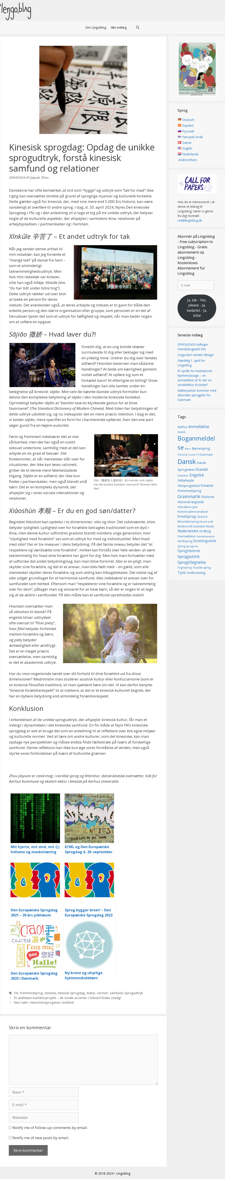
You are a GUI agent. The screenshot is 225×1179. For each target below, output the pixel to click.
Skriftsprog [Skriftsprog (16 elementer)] (185, 541)
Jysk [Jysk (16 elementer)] (195, 507)
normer (102, 993)
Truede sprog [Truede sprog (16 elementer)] (202, 568)
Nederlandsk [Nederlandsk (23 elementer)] (188, 530)
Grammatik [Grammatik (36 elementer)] (189, 496)
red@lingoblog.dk (190, 220)
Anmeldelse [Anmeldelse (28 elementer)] (198, 426)
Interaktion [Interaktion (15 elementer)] (185, 507)
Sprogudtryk (133, 993)
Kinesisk (50, 993)
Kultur (91, 993)
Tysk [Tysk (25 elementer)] (181, 572)
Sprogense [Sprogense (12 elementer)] (192, 546)
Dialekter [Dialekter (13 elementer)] (183, 475)
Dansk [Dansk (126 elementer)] (187, 461)
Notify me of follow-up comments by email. (50, 1127)
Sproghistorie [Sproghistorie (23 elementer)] (189, 550)
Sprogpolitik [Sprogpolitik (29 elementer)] (189, 556)
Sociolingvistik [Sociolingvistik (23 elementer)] (204, 540)
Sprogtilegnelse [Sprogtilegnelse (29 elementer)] (192, 562)
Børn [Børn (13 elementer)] (188, 448)
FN (16, 993)
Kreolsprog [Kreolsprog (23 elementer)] (187, 516)
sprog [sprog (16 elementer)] (181, 546)
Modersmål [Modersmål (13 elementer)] (206, 521)
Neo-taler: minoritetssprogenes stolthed (44, 1002)
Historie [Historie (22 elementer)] (207, 497)
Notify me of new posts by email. (41, 1137)
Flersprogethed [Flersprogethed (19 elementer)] (189, 486)
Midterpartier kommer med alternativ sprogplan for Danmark (197, 395)
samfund (116, 993)
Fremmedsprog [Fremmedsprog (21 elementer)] (189, 491)
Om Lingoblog (95, 27)
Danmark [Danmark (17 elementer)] (206, 454)
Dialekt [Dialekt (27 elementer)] (202, 469)
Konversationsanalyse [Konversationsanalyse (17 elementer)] (193, 512)
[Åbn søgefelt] (137, 27)
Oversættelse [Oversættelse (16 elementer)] (187, 536)
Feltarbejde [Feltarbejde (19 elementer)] (186, 480)
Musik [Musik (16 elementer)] (210, 526)
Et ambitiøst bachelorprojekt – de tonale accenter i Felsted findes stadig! (67, 998)
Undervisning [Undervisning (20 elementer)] (195, 572)
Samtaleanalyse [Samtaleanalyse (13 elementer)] (205, 536)
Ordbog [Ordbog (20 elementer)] (205, 531)
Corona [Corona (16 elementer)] (182, 454)
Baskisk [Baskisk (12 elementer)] (181, 432)
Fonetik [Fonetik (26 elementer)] (207, 485)
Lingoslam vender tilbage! (196, 355)
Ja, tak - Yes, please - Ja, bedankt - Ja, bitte (197, 308)
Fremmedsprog (31, 993)
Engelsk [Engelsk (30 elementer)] (196, 475)
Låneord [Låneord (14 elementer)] (202, 517)
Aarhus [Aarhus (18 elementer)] (182, 427)
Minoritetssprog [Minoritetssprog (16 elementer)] (188, 521)
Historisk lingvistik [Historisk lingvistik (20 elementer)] (191, 502)
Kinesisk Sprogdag (71, 993)
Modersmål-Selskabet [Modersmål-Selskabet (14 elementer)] (191, 526)
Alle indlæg (119, 27)
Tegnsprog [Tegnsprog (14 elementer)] (185, 568)
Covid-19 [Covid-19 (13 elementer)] (193, 454)
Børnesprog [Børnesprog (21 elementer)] (201, 448)
